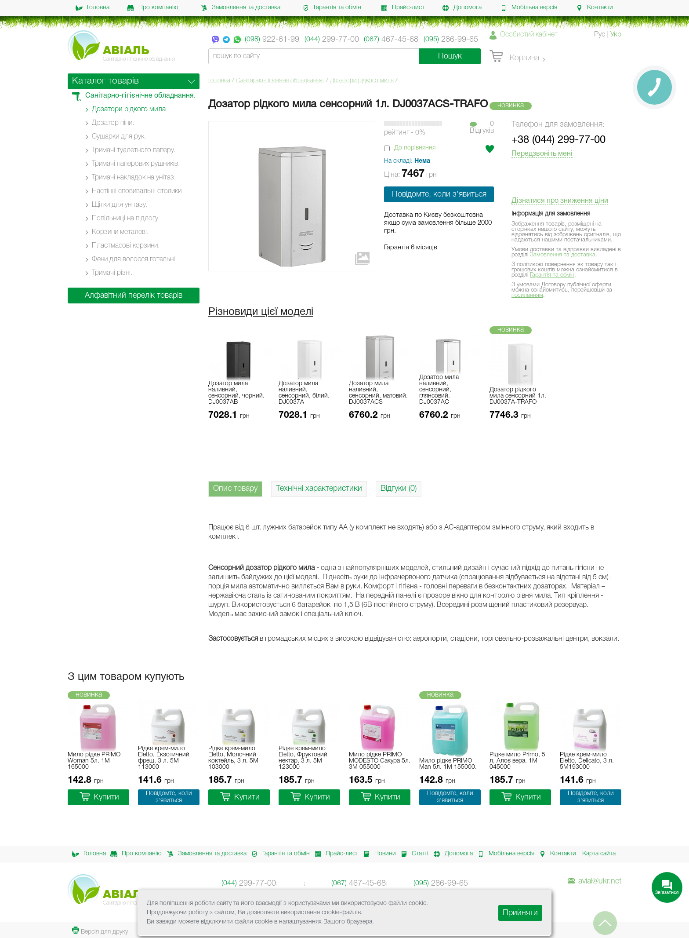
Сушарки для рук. (119, 137)
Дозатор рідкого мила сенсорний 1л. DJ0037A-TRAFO (518, 396)
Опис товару (235, 488)
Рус (599, 35)
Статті (412, 854)
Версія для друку (100, 931)
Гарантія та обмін (331, 7)
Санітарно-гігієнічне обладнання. (280, 81)
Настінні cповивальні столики (136, 191)
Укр (615, 35)
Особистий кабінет (529, 35)
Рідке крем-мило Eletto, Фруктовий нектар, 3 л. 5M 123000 (303, 758)
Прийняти (520, 912)
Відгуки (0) (399, 488)
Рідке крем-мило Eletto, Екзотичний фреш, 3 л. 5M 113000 (163, 758)
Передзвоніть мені (542, 154)
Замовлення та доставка (240, 7)
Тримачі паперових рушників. (136, 164)
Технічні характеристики (319, 488)
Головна (92, 7)
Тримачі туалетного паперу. (133, 150)
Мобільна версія (528, 7)
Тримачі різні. (112, 273)
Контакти (594, 7)
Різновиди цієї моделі (260, 312)
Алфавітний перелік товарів (133, 295)
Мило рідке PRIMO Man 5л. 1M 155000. (448, 764)
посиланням (527, 295)
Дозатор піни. (113, 123)
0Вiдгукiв (482, 127)
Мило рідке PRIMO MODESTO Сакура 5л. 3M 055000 (379, 761)
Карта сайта (599, 854)
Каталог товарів (105, 81)
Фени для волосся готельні (133, 259)
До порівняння (414, 148)
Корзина (514, 56)
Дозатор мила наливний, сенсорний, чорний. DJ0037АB (236, 393)
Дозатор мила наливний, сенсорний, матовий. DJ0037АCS (378, 393)
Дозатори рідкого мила (362, 81)
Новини (377, 854)
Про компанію (152, 7)
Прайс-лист (402, 7)
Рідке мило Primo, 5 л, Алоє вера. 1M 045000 (517, 761)
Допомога (462, 7)
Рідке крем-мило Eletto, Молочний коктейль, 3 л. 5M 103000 (233, 758)
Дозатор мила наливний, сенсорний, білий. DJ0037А (304, 393)
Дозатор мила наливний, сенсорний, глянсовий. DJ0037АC (439, 390)
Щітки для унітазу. (119, 205)
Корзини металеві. (120, 232)
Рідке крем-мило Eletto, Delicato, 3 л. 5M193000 (587, 761)
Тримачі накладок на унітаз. (134, 178)
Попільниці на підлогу (125, 218)
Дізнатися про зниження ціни (559, 201)
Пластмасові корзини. (126, 246)
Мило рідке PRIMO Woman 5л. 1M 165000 (94, 761)
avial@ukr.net (594, 881)
